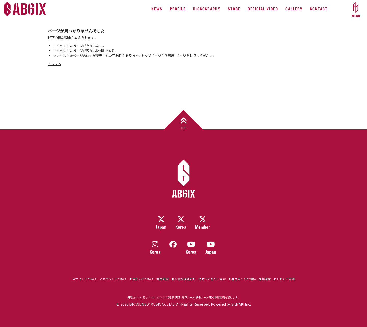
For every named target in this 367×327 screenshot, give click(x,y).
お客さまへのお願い (242, 278)
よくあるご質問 (284, 278)
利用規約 (162, 278)
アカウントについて (113, 278)
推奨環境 (264, 278)
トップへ (54, 63)
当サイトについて (84, 278)
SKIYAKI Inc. (241, 304)
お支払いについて (141, 278)
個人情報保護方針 (183, 278)
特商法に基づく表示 (212, 278)
